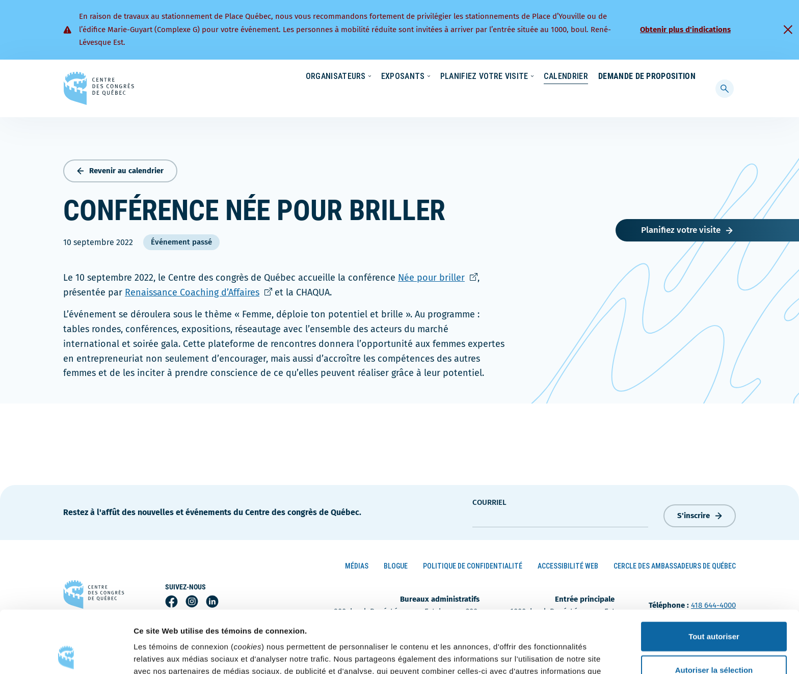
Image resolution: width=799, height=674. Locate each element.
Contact (654, 76)
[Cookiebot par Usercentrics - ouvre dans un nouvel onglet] (66, 654)
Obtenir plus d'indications (685, 29)
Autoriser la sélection (714, 607)
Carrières (560, 76)
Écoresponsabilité (449, 76)
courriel (489, 499)
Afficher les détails (561, 654)
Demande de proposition (647, 96)
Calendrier (556, 96)
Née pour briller (437, 275)
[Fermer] (788, 29)
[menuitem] (691, 76)
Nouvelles (511, 76)
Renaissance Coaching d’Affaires (198, 290)
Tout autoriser (713, 574)
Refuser (714, 640)
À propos (608, 76)
